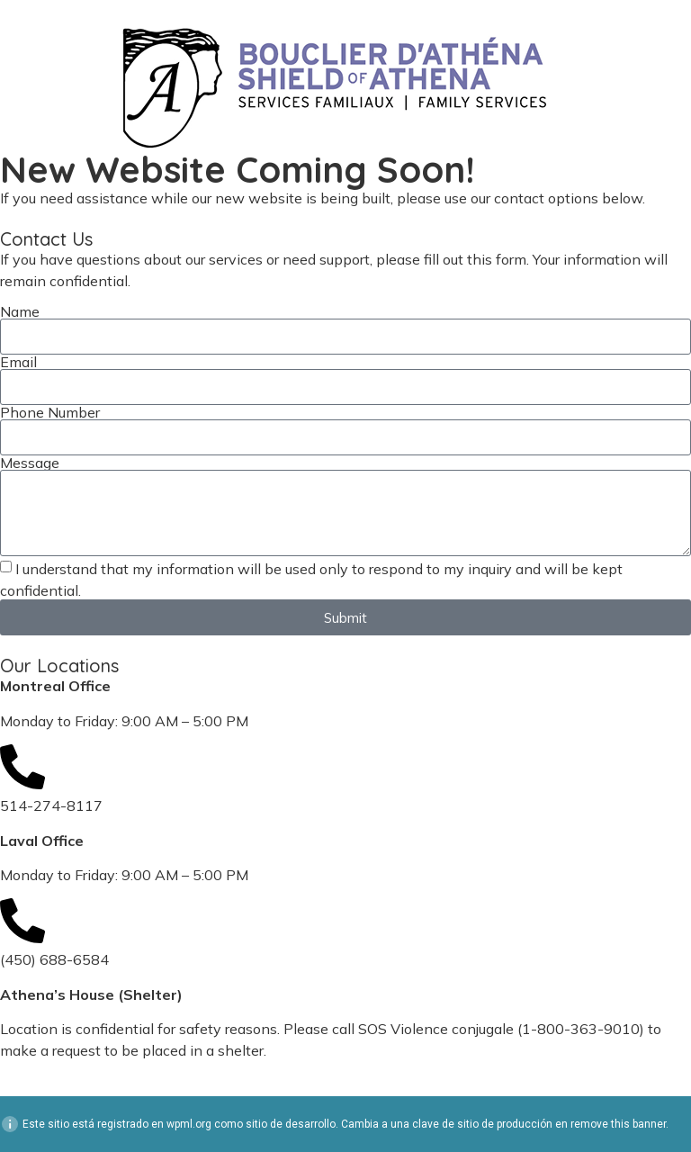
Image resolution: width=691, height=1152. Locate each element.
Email (18, 362)
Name (20, 311)
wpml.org (188, 1124)
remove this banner (618, 1124)
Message (29, 462)
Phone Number (50, 412)
